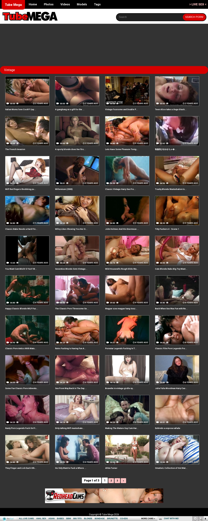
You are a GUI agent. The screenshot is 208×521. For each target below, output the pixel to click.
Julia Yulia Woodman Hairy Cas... (174, 388)
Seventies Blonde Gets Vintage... (75, 268)
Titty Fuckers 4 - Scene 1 (170, 228)
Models (82, 4)
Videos (65, 4)
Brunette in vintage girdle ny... (123, 388)
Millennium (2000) (66, 189)
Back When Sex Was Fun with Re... (175, 308)
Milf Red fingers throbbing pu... (24, 189)
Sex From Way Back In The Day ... (75, 388)
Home (33, 4)
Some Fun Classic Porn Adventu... (25, 388)
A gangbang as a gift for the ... (73, 109)
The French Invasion (17, 149)
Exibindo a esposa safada (170, 428)
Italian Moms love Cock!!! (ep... (23, 109)
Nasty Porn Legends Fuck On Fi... (25, 428)
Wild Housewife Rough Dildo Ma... (125, 268)
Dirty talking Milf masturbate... (73, 428)
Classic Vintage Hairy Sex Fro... (124, 189)
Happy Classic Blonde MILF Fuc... (25, 308)
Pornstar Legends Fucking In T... (125, 348)
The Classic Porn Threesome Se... (76, 308)
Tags (97, 4)
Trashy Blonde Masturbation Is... (174, 189)
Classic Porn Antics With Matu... (24, 348)
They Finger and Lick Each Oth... (24, 467)
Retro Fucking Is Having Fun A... (74, 348)
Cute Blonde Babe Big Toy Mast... (175, 268)
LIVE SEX (197, 4)
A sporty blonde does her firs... (74, 149)
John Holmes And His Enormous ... (126, 228)
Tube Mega (13, 5)
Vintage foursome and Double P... (125, 109)
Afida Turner (113, 467)
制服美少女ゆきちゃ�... (169, 149)
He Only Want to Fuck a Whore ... (75, 467)
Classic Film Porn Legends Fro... (175, 348)
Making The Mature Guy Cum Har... (126, 428)
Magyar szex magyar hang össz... (125, 308)
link (205, 470)
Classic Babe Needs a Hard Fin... (24, 228)
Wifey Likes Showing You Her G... (75, 228)
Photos (48, 4)
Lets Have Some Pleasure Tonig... (126, 149)
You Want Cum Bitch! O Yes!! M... (24, 268)
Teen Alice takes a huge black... (174, 109)
